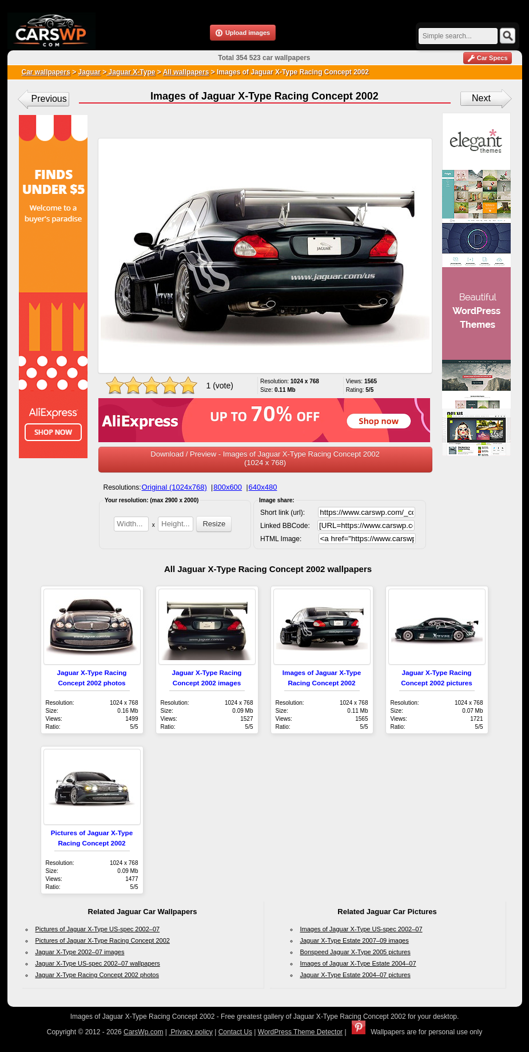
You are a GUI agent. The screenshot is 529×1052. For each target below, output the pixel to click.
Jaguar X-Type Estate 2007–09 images (354, 940)
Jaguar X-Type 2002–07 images (80, 951)
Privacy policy (191, 1032)
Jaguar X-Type (130, 72)
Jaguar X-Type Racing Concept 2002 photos (97, 974)
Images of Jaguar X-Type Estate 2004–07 (358, 963)
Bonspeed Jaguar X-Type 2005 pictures (355, 951)
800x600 (227, 487)
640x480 (263, 487)
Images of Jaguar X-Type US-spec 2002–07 (361, 929)
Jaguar (89, 72)
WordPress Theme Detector (300, 1032)
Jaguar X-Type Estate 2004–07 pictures (355, 974)
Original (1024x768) (174, 487)
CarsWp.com (143, 1032)
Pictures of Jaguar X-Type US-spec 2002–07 (97, 929)
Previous (49, 99)
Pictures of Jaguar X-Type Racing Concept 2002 (102, 940)
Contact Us (235, 1032)
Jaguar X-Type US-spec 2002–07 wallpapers (97, 963)
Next (481, 98)
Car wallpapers (46, 72)
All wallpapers (186, 72)
